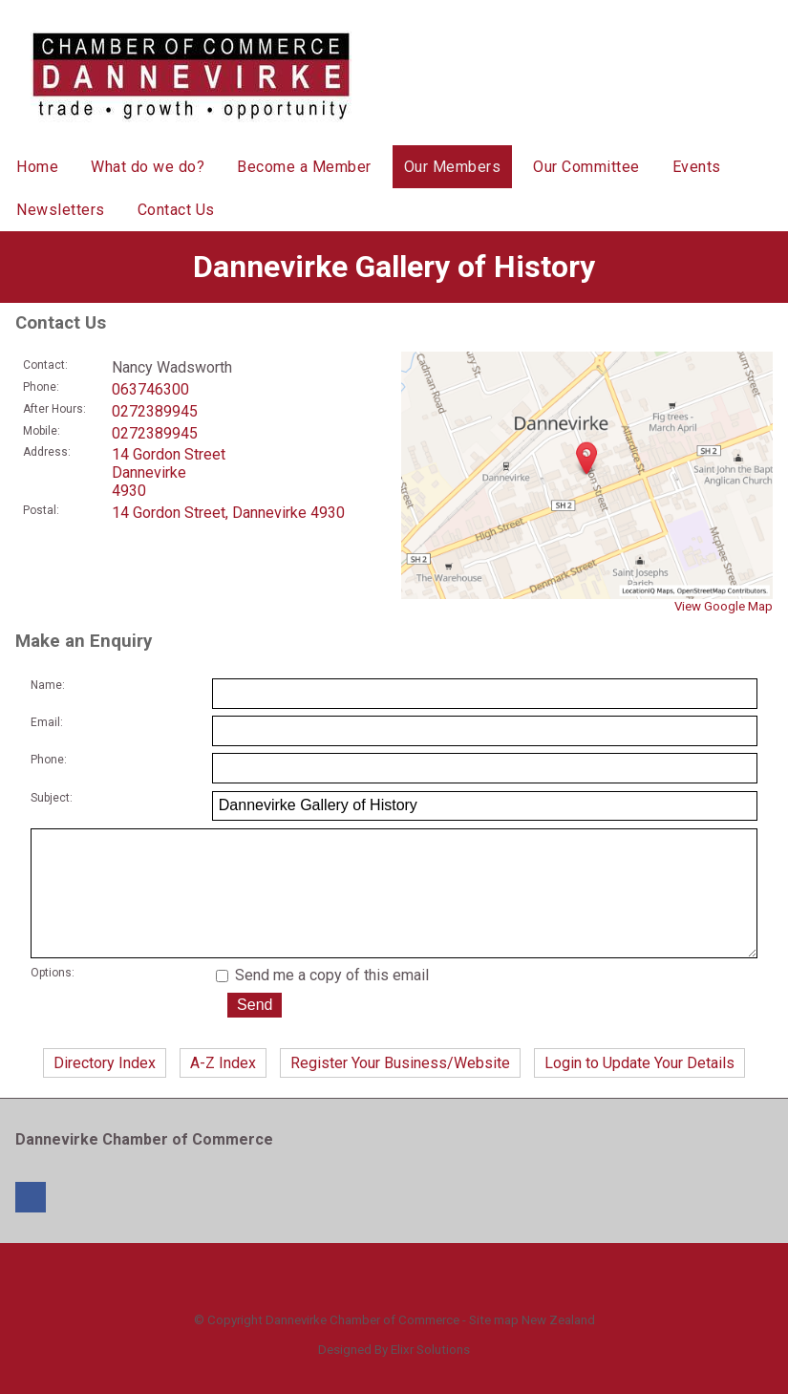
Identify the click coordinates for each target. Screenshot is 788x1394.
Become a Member (304, 167)
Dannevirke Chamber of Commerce (362, 1347)
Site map (494, 1347)
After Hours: (54, 409)
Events (696, 167)
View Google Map (723, 606)
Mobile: (41, 431)
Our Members (452, 167)
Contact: (45, 365)
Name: (48, 685)
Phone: (41, 387)
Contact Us (176, 210)
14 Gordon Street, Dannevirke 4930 (228, 513)
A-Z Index (223, 1090)
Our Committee (586, 167)
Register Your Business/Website (400, 1090)
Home (37, 167)
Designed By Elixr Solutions (394, 1376)
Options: (53, 999)
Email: (47, 722)
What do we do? (147, 167)
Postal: (41, 510)
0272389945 (155, 411)
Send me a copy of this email (322, 1002)
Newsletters (60, 210)
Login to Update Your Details (639, 1090)
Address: (47, 452)
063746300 (150, 389)
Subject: (52, 797)
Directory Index (104, 1090)
